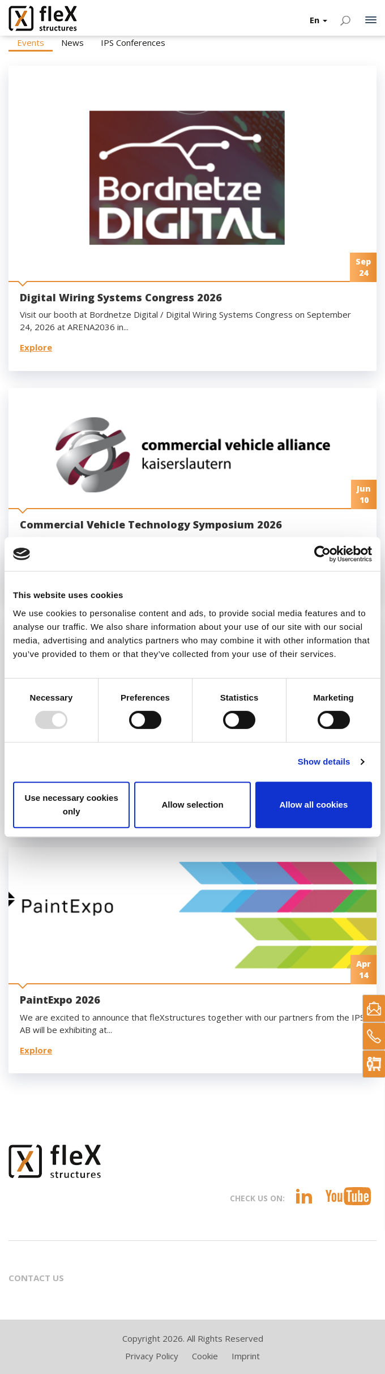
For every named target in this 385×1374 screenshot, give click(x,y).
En (318, 19)
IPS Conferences (133, 42)
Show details (324, 761)
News (72, 42)
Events (30, 42)
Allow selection (192, 804)
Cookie (205, 1356)
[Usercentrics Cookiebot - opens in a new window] (322, 553)
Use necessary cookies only (71, 804)
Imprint (246, 1356)
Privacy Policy (151, 1356)
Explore (36, 347)
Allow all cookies (313, 804)
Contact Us (36, 1277)
